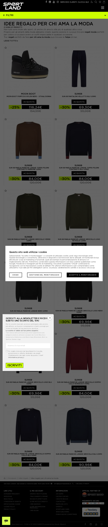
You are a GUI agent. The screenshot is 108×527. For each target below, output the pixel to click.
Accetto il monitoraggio (82, 275)
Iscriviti (14, 365)
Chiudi (15, 275)
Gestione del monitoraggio (44, 275)
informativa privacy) (16, 357)
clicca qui (91, 268)
